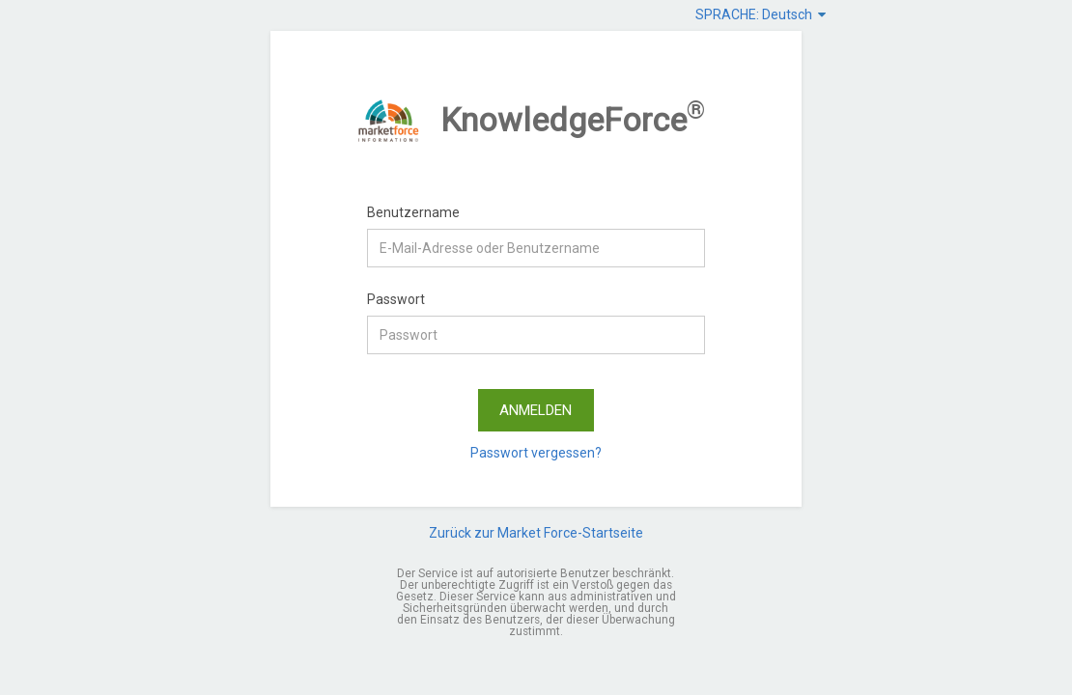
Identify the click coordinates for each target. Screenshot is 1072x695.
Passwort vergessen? (536, 452)
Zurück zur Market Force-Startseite (536, 533)
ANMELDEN (535, 410)
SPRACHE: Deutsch (760, 14)
